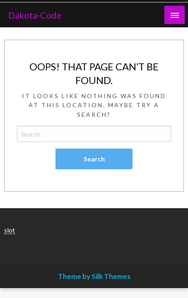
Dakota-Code (35, 15)
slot (9, 230)
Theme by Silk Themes (94, 276)
